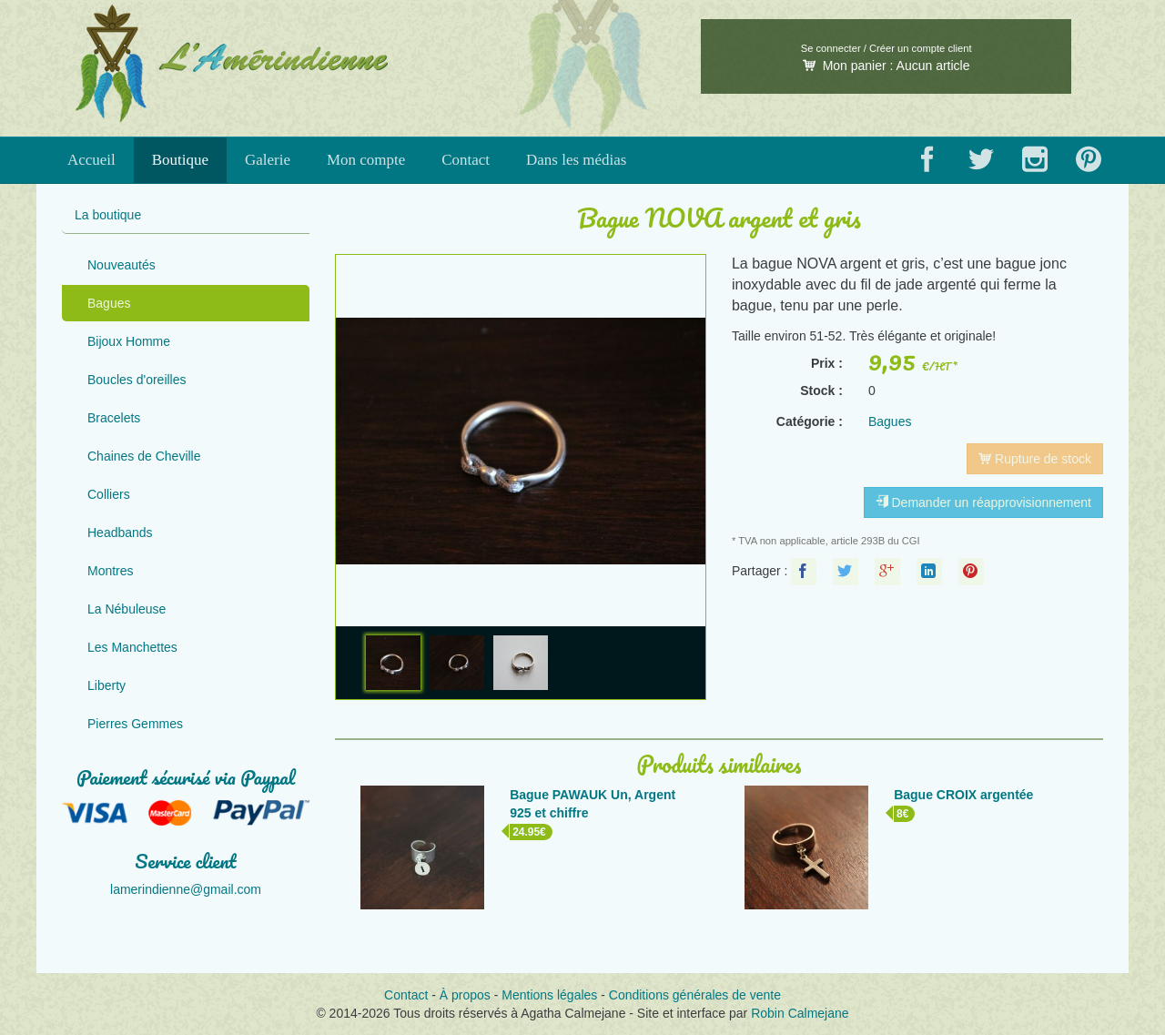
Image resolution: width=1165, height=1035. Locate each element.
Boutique (180, 159)
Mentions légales (549, 995)
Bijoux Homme (128, 341)
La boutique (108, 215)
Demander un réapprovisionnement (983, 502)
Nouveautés (121, 265)
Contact (465, 159)
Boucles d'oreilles (137, 379)
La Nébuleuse (126, 609)
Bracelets (113, 418)
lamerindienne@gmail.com (185, 889)
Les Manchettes (132, 647)
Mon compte (366, 159)
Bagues (108, 303)
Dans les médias (576, 159)
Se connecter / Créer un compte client (886, 48)
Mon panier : (886, 65)
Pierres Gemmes (135, 723)
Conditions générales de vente (695, 995)
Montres (110, 570)
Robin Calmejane (799, 1013)
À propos (465, 995)
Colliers (108, 494)
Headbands (120, 532)
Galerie (267, 159)
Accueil (91, 159)
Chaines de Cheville (144, 456)
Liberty (106, 685)
